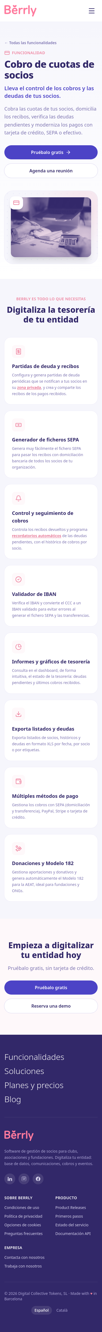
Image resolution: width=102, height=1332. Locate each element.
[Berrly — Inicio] (25, 11)
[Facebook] (38, 1178)
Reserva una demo (51, 1006)
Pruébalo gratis (51, 152)
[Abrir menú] (92, 11)
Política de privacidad (23, 1216)
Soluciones (28, 1071)
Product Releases (70, 1207)
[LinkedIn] (9, 1178)
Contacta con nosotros (24, 1257)
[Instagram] (23, 1178)
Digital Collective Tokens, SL (42, 1293)
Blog (16, 1099)
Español (42, 1310)
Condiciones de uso (21, 1207)
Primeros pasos (69, 1216)
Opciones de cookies (22, 1224)
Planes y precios (37, 1085)
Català (61, 1310)
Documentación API (73, 1233)
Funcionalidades (38, 1057)
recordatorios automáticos (36, 535)
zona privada (29, 387)
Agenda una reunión (51, 171)
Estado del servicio (72, 1224)
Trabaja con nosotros (23, 1266)
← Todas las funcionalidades (30, 42)
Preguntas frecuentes (23, 1233)
